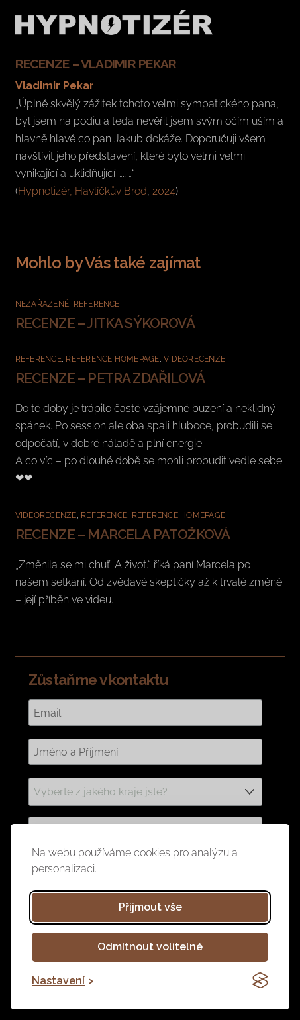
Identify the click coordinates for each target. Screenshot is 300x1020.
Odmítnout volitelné (150, 947)
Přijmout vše (150, 907)
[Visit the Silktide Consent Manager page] (260, 980)
